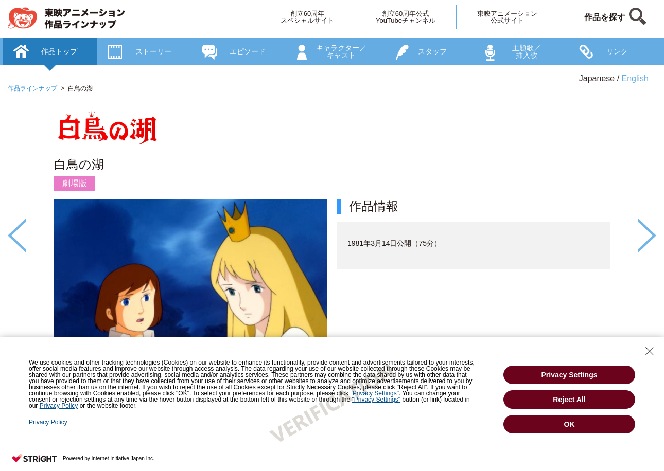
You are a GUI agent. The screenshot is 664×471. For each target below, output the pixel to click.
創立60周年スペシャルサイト (307, 17)
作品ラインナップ (32, 88)
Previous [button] (17, 235)
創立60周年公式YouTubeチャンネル (405, 17)
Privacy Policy (48, 422)
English (635, 78)
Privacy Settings (569, 375)
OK (569, 424)
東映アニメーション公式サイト (507, 17)
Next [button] (647, 235)
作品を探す (604, 17)
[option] (332, 269)
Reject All (569, 399)
